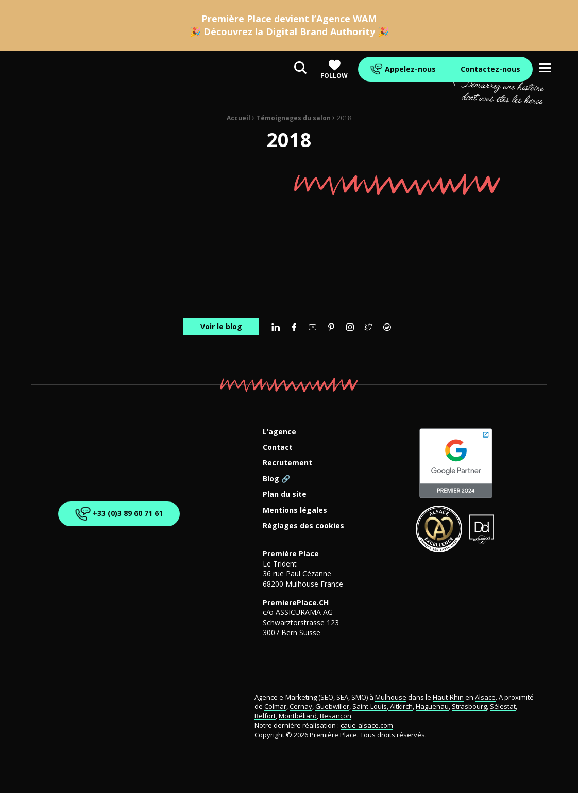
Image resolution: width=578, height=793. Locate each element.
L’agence (279, 432)
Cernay (301, 706)
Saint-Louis (369, 706)
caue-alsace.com (367, 725)
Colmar (275, 706)
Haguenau (432, 706)
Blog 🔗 (276, 479)
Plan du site (285, 494)
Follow (334, 69)
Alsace (485, 697)
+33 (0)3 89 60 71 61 (119, 514)
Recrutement (287, 463)
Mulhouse (390, 697)
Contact (278, 447)
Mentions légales (295, 510)
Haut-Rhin (448, 697)
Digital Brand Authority (320, 31)
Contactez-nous (490, 69)
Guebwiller (332, 706)
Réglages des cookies (303, 526)
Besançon (335, 715)
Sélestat (503, 706)
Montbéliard (298, 715)
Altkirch (400, 706)
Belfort (265, 715)
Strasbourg (469, 706)
